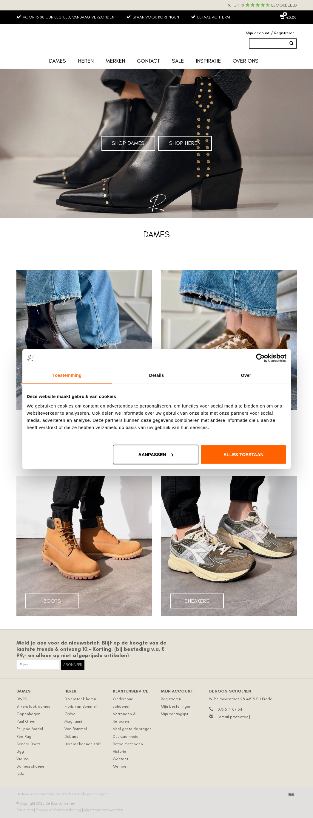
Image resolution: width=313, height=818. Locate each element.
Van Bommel (75, 729)
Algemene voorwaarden (103, 810)
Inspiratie (208, 61)
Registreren (171, 698)
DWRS (21, 698)
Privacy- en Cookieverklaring (59, 810)
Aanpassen (155, 454)
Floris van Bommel (80, 706)
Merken (115, 61)
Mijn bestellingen (176, 706)
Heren (86, 61)
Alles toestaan (243, 454)
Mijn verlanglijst (174, 714)
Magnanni (73, 721)
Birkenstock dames (33, 706)
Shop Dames (128, 143)
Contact (148, 61)
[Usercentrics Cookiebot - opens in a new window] (260, 358)
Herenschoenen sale (82, 743)
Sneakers (196, 601)
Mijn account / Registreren (270, 33)
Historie (119, 751)
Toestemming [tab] (67, 375)
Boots (52, 601)
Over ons (245, 61)
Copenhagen (28, 714)
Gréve (69, 714)
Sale (178, 61)
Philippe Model (29, 729)
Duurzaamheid (125, 736)
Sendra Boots (28, 743)
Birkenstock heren (80, 698)
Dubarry (71, 736)
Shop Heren (185, 143)
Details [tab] (156, 375)
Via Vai (22, 759)
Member (120, 766)
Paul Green (26, 721)
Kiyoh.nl (105, 794)
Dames (57, 61)
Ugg (20, 751)
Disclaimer (25, 810)
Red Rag (23, 736)
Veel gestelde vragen (132, 729)
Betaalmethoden (128, 743)
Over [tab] (246, 375)
